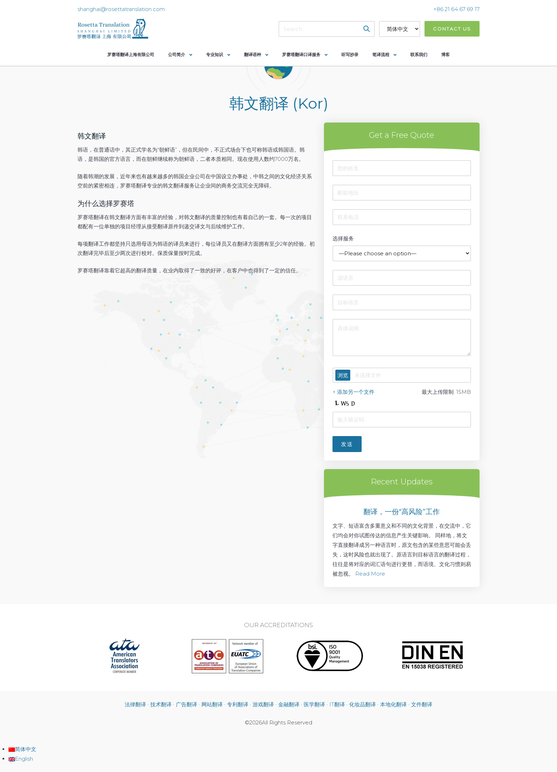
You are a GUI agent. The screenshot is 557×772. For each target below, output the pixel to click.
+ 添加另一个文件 (353, 391)
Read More (370, 573)
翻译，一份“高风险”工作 (401, 511)
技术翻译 (161, 704)
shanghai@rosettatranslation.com (121, 9)
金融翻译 (288, 704)
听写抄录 (349, 54)
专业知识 (214, 54)
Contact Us (452, 29)
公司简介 (176, 54)
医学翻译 (314, 704)
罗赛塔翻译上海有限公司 (130, 54)
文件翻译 (421, 704)
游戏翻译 (263, 704)
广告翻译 (186, 704)
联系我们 (418, 54)
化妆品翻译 (362, 704)
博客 (445, 54)
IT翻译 (337, 704)
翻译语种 (252, 54)
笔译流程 (380, 54)
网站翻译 (212, 704)
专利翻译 (237, 704)
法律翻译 (135, 704)
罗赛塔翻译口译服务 (301, 54)
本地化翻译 (393, 704)
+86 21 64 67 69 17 (456, 9)
